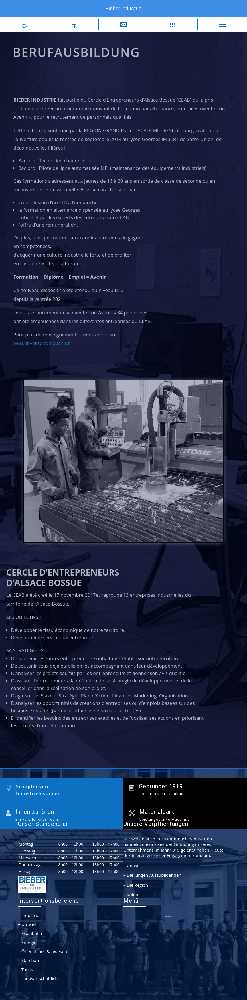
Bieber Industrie (123, 8)
